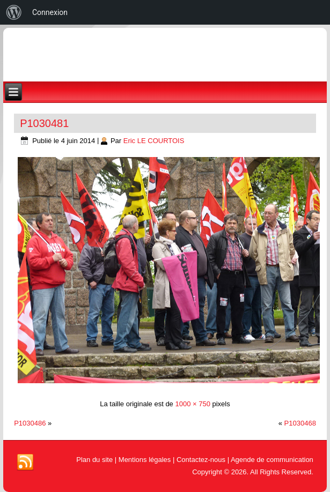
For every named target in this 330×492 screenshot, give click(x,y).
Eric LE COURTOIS (154, 141)
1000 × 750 (192, 404)
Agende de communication (272, 460)
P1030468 (300, 423)
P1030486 (30, 423)
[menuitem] (14, 12)
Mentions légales (145, 460)
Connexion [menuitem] (50, 12)
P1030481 (44, 123)
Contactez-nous (201, 460)
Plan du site (94, 460)
